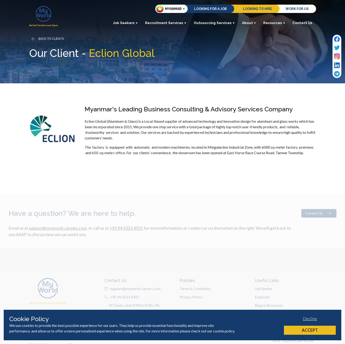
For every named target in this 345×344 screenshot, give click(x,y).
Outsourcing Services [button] (214, 23)
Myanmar (169, 9)
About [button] (249, 23)
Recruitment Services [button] (165, 23)
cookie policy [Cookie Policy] (223, 331)
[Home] (43, 16)
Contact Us (302, 23)
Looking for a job (210, 9)
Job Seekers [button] (125, 23)
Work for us (297, 9)
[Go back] (47, 39)
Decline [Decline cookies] (310, 318)
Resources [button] (274, 23)
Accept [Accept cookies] (310, 330)
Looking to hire (257, 9)
